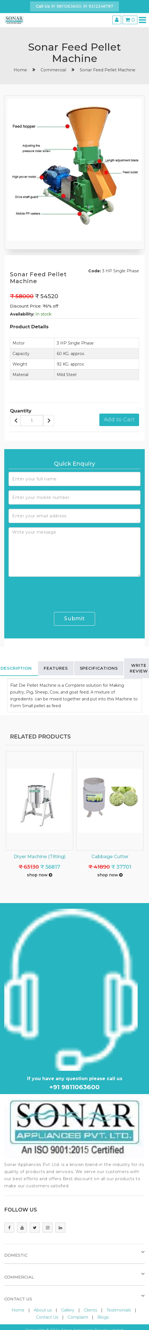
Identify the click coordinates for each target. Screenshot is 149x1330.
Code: (94, 270)
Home (18, 1310)
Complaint (78, 1317)
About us (43, 1310)
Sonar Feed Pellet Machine (107, 69)
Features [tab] (56, 668)
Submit (74, 618)
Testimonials (118, 1310)
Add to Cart (119, 419)
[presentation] (52, 592)
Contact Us (47, 1317)
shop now (39, 874)
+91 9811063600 (74, 1087)
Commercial (53, 69)
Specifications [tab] (99, 668)
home (20, 69)
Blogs (103, 1317)
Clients (90, 1310)
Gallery (67, 1310)
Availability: (22, 314)
